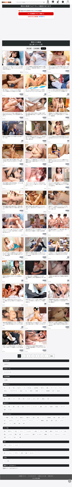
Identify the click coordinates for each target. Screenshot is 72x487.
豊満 (5, 409)
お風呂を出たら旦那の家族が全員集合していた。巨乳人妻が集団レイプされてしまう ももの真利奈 (36, 347)
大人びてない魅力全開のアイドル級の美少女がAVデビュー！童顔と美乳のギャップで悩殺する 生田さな (59, 184)
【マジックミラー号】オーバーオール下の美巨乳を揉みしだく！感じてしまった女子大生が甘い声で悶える (13, 68)
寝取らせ (28, 417)
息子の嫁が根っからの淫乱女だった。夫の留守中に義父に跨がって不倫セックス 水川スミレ (36, 324)
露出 (47, 420)
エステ (18, 420)
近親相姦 (49, 417)
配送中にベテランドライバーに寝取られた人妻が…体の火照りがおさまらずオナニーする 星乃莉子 (59, 161)
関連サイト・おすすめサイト (10, 468)
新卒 (53, 391)
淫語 (5, 437)
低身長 (51, 406)
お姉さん (5, 391)
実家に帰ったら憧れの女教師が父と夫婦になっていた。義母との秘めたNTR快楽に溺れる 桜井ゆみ (59, 324)
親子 (24, 398)
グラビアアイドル (13, 391)
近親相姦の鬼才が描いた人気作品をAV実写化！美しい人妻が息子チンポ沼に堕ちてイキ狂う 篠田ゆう (59, 301)
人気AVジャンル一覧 (42, 476)
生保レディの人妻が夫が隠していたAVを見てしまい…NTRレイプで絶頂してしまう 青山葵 (13, 346)
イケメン (10, 453)
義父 (5, 398)
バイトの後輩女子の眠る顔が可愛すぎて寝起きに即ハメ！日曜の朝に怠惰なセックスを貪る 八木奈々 (36, 68)
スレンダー (35, 406)
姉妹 (19, 398)
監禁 (15, 423)
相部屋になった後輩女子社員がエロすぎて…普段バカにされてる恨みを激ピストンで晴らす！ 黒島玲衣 (59, 114)
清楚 (47, 388)
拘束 (24, 423)
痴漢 (54, 417)
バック (51, 434)
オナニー (22, 431)
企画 (33, 417)
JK (24, 388)
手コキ (56, 431)
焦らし (15, 437)
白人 (26, 391)
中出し (16, 431)
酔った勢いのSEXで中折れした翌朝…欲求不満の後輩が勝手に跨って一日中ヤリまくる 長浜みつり (36, 114)
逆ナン (5, 420)
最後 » (52, 356)
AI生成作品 (36, 388)
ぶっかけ (10, 434)
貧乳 (9, 406)
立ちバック (57, 434)
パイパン (28, 406)
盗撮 (59, 417)
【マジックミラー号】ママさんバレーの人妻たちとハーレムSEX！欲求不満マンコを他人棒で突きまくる (13, 231)
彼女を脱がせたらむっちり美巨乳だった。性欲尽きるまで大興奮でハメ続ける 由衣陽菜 (36, 230)
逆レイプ (64, 417)
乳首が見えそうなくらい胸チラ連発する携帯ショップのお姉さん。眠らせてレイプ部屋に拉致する (36, 301)
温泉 (52, 420)
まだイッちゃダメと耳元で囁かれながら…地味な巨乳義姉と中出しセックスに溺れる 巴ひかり (59, 68)
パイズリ (64, 434)
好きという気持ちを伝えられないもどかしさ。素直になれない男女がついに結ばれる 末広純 (13, 301)
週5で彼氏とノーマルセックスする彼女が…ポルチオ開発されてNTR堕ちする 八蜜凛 (12, 90)
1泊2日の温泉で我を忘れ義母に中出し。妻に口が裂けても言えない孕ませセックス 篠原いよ (13, 161)
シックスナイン (27, 434)
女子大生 (29, 388)
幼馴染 (43, 398)
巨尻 (23, 406)
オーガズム (39, 434)
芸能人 (21, 391)
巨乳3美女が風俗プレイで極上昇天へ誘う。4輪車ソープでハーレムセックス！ (59, 230)
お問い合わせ (50, 476)
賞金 (38, 417)
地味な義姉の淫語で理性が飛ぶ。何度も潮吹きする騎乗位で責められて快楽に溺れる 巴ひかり (13, 208)
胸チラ (5, 423)
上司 (34, 398)
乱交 (65, 431)
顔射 (5, 434)
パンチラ (61, 420)
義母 (9, 398)
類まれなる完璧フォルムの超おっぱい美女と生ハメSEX (13, 137)
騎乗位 (45, 434)
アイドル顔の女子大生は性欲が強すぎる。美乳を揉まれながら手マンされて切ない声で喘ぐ (59, 138)
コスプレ (10, 445)
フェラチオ (28, 431)
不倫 (12, 417)
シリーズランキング (32, 476)
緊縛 (33, 434)
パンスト (16, 445)
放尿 (20, 434)
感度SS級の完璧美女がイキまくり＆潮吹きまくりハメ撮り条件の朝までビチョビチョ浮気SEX (13, 324)
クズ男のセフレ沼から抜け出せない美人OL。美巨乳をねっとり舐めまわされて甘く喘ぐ (59, 253)
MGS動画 (5, 380)
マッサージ (24, 420)
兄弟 (48, 398)
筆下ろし (10, 431)
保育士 (31, 391)
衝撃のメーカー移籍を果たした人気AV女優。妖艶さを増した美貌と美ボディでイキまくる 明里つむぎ (36, 161)
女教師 (36, 391)
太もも (46, 406)
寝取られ (22, 417)
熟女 (14, 388)
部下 (38, 398)
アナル (41, 431)
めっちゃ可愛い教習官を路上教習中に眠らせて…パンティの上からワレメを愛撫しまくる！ (59, 91)
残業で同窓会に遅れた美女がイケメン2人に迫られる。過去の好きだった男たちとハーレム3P (36, 208)
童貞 (26, 453)
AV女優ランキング (22, 476)
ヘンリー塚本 (6, 461)
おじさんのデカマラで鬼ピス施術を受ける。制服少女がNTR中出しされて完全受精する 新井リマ (13, 114)
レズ (10, 423)
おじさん (32, 453)
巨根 (22, 453)
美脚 (41, 406)
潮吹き (51, 431)
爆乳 (14, 406)
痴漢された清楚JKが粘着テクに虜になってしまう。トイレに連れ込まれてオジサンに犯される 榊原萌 (36, 254)
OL (56, 388)
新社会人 (58, 391)
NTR (16, 417)
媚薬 (46, 431)
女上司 (28, 398)
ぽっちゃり (63, 406)
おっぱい (10, 409)
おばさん (19, 388)
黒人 (5, 453)
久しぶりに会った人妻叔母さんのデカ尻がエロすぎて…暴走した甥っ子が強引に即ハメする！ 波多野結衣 (13, 254)
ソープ (37, 420)
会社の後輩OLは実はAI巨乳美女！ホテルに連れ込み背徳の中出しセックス (13, 183)
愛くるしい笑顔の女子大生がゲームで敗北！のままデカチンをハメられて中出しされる (36, 90)
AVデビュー (11, 420)
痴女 (5, 431)
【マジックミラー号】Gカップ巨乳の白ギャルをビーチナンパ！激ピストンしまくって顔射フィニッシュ (36, 184)
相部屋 (42, 420)
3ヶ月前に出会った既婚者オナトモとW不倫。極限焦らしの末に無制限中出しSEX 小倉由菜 (36, 277)
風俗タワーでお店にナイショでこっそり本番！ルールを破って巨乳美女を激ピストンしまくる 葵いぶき (58, 208)
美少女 (42, 388)
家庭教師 (48, 391)
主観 (20, 437)
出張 (19, 423)
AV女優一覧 (6, 364)
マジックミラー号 (7, 372)
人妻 (9, 388)
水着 (5, 445)
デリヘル (31, 420)
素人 (5, 388)
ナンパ (43, 417)
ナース (42, 391)
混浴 (56, 420)
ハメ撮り (35, 431)
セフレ (14, 398)
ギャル (60, 388)
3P (61, 431)
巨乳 (5, 406)
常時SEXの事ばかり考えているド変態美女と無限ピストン (12, 276)
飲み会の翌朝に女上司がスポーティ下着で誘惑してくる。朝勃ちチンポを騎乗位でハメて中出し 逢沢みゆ (36, 138)
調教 (15, 434)
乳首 (18, 406)
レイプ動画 (6, 417)
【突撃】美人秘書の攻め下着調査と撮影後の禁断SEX (59, 276)
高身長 (56, 406)
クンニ (9, 437)
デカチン (16, 453)
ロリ (52, 388)
